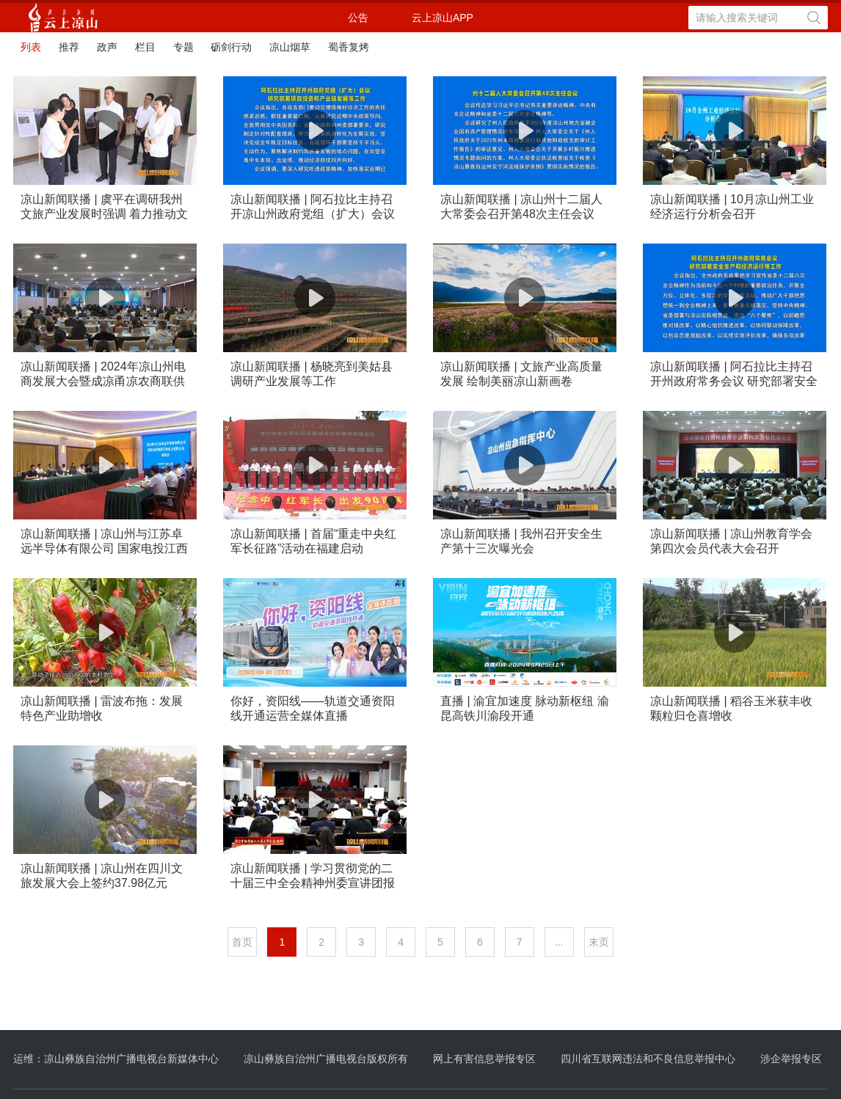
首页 (242, 942)
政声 (107, 47)
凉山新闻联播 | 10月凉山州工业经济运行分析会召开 (732, 206)
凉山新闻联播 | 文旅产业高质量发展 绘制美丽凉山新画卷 (521, 373)
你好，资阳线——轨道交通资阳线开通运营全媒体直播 (312, 708)
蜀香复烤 (348, 47)
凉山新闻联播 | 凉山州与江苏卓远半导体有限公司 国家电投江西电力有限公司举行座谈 (104, 541)
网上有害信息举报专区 (484, 1059)
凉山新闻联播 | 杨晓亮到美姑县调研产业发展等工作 (311, 373)
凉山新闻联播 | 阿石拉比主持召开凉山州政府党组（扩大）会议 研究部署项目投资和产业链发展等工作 (312, 207)
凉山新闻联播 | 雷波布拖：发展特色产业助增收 (102, 708)
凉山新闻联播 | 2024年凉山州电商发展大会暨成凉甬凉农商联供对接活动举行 (103, 374)
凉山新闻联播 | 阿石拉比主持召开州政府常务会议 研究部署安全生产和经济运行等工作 (734, 374)
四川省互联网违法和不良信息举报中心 (648, 1059)
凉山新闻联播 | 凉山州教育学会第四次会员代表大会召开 (731, 541)
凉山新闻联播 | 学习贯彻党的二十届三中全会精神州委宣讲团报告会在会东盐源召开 (312, 876)
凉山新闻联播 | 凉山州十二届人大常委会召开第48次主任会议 (521, 206)
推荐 (69, 47)
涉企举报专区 (791, 1059)
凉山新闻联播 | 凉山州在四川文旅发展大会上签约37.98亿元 (102, 875)
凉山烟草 (289, 47)
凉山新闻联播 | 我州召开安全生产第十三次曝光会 (521, 541)
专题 (183, 47)
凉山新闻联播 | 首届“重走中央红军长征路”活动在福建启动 (313, 541)
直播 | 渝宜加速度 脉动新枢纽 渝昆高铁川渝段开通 (524, 708)
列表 (31, 47)
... (559, 942)
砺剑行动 (231, 47)
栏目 (145, 47)
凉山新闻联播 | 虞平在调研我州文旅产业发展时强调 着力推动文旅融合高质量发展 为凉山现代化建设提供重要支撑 (104, 207)
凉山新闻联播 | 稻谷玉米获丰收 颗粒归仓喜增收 (731, 708)
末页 (599, 942)
